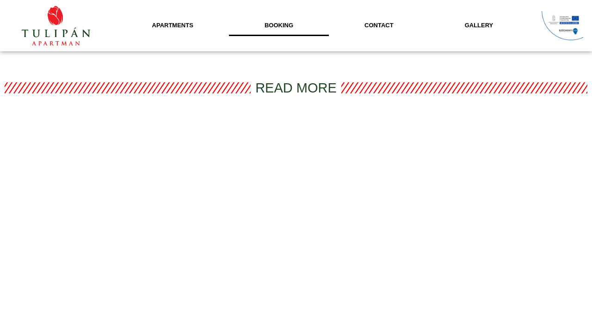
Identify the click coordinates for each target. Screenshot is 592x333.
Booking (279, 25)
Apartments (172, 25)
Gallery (479, 25)
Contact (379, 25)
